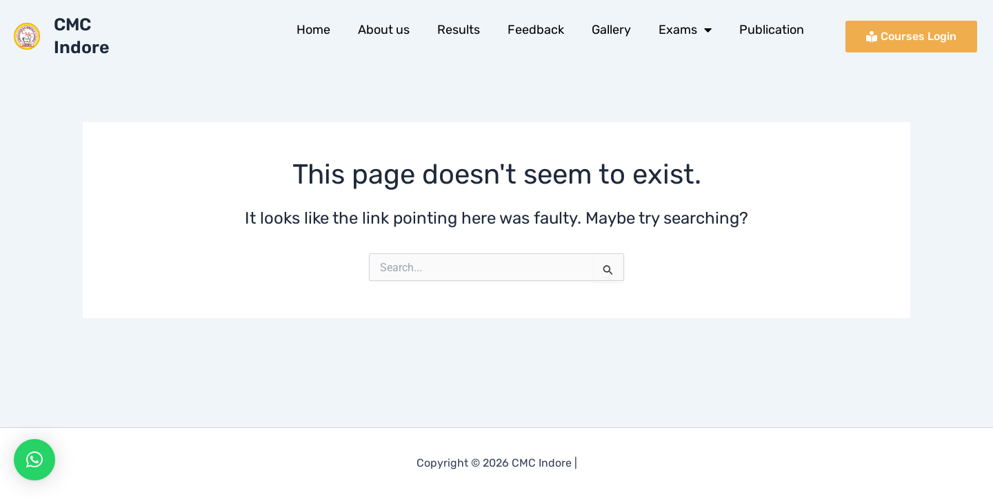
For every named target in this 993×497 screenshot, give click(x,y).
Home (313, 29)
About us (384, 29)
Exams (685, 30)
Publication (771, 29)
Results (458, 29)
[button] (34, 459)
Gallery (611, 29)
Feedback (536, 29)
